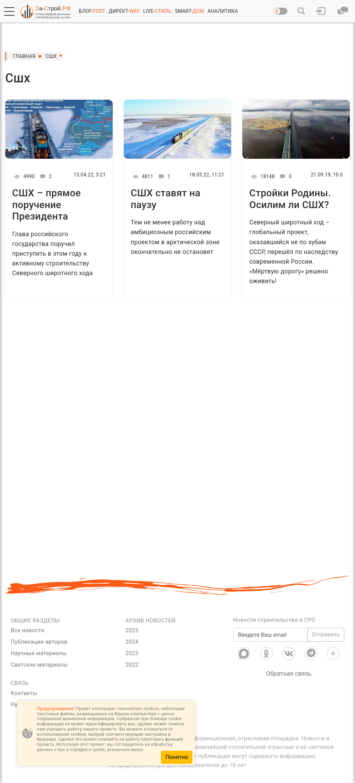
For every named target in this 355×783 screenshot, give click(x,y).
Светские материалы (39, 664)
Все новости (27, 630)
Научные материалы (39, 653)
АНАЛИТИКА (223, 11)
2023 (131, 653)
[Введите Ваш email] (270, 635)
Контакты (24, 693)
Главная (24, 56)
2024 (131, 641)
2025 (131, 630)
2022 (131, 664)
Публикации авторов (39, 641)
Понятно (176, 757)
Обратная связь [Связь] (288, 673)
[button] (9, 11)
